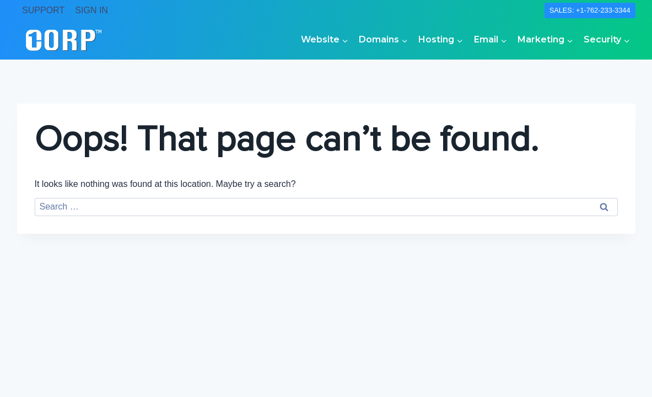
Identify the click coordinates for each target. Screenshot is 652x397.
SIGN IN (91, 10)
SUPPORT (43, 10)
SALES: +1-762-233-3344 (590, 10)
